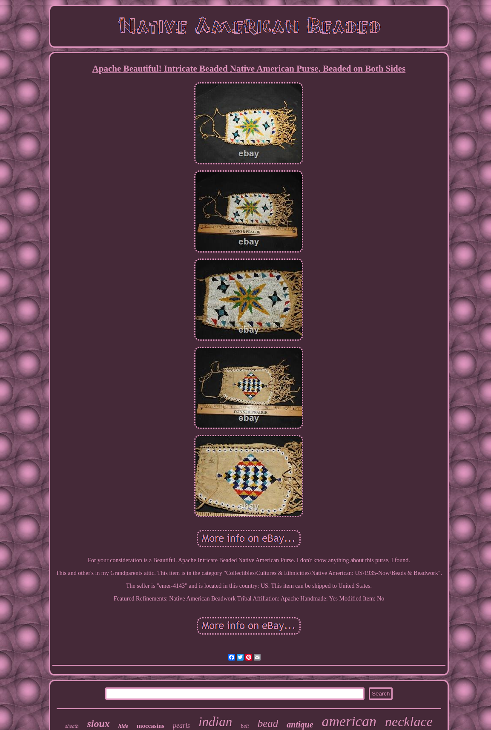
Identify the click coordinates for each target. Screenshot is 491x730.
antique (300, 724)
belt (245, 726)
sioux (98, 723)
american (349, 721)
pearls (181, 725)
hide (123, 726)
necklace (409, 721)
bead (268, 723)
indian (215, 721)
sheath (71, 726)
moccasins (150, 725)
